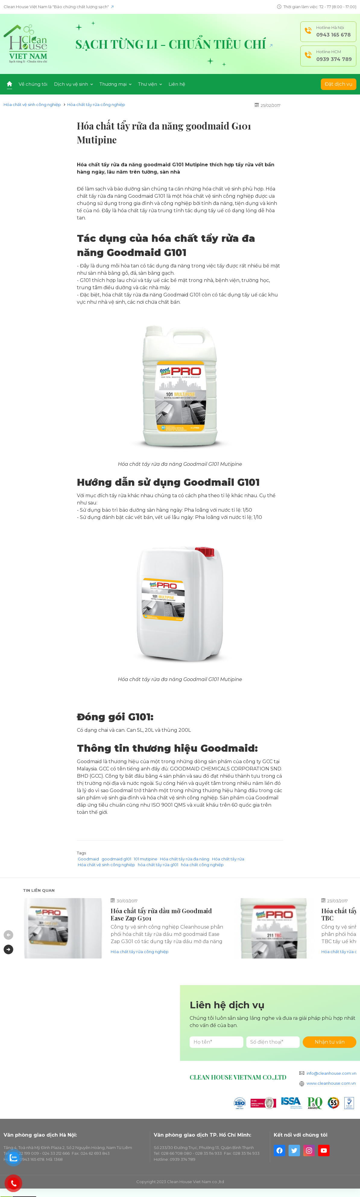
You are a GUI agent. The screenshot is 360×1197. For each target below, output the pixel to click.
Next (8, 949)
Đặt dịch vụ (338, 84)
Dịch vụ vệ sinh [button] (73, 84)
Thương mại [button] (115, 84)
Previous (8, 935)
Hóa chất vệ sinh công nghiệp (32, 104)
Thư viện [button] (150, 84)
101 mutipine (145, 858)
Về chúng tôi (33, 84)
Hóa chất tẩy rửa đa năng (150, 679)
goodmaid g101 (116, 858)
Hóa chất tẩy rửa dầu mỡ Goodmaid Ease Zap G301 (161, 914)
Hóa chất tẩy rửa (228, 858)
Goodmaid (88, 858)
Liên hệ (177, 84)
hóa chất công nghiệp (202, 864)
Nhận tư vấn (330, 1042)
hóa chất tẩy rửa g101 (158, 864)
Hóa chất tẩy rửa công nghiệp (96, 104)
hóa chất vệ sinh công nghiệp (182, 798)
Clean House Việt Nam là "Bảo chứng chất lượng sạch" (58, 6)
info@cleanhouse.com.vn (331, 1073)
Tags (81, 852)
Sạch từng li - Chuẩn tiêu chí (173, 44)
